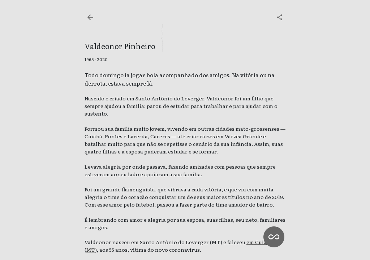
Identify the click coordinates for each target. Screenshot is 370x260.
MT (90, 249)
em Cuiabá (259, 242)
